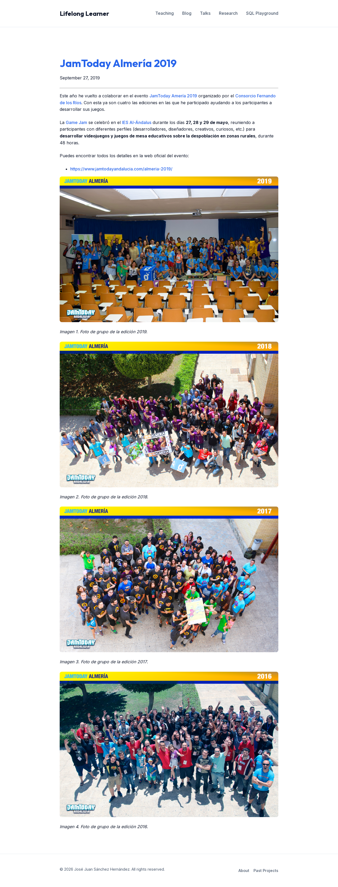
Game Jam (76, 122)
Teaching (164, 13)
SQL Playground (262, 13)
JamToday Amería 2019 (173, 95)
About (243, 870)
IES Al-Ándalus (136, 122)
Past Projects (265, 870)
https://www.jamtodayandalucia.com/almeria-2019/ (121, 168)
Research (228, 13)
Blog (186, 13)
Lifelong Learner (84, 13)
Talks (205, 13)
